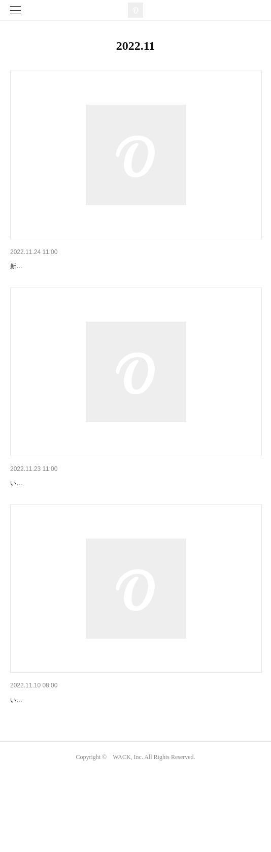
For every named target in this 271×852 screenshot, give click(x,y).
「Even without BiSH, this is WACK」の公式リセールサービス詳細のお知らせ (133, 752)
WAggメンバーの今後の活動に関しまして (76, 266)
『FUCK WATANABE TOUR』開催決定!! (74, 510)
